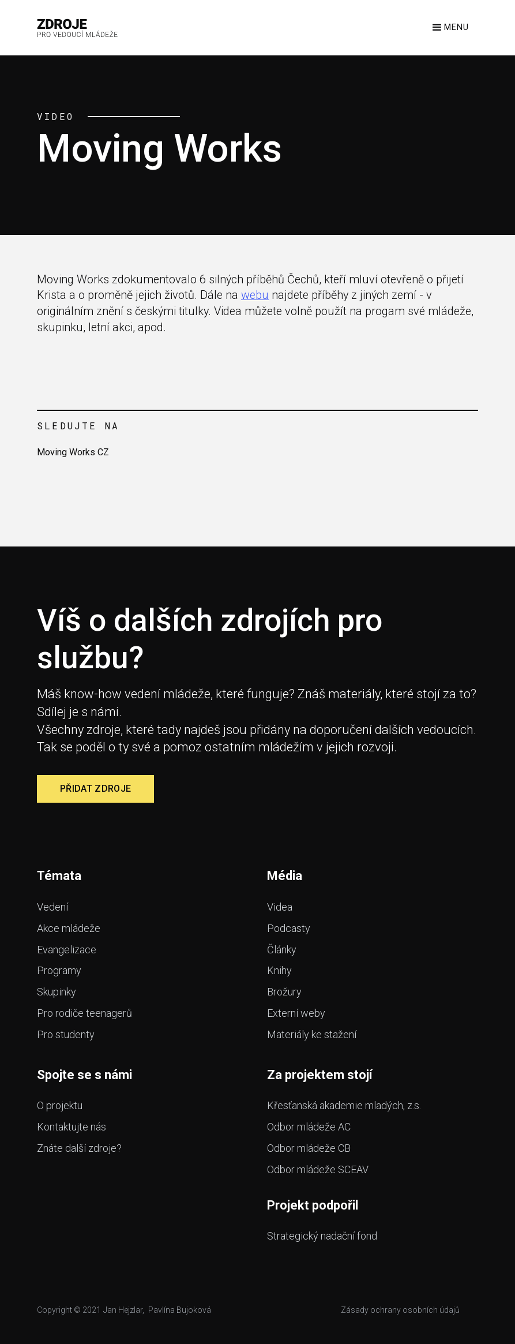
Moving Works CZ (73, 452)
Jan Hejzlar (122, 1310)
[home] (77, 27)
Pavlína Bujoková (179, 1310)
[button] (449, 28)
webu (255, 295)
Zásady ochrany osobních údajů (400, 1310)
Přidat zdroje (95, 788)
